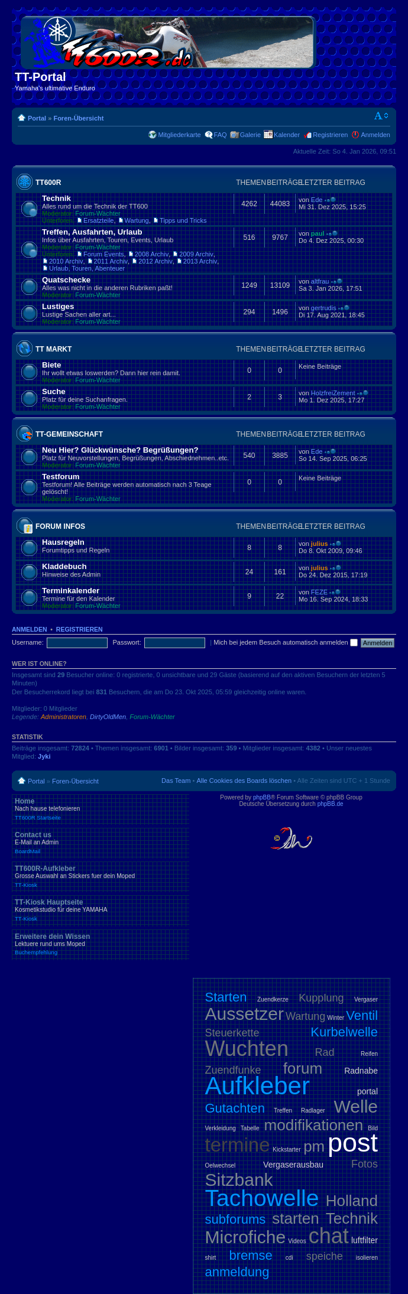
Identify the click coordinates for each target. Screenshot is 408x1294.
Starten (226, 997)
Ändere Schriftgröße (381, 115)
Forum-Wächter (97, 213)
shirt (210, 1257)
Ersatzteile (98, 220)
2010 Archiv (66, 261)
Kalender (287, 134)
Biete (51, 364)
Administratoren (63, 716)
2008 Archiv (152, 254)
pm (314, 1146)
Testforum (61, 476)
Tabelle (250, 1128)
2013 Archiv (200, 261)
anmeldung (237, 1271)
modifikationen (314, 1125)
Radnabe (361, 1070)
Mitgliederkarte (179, 134)
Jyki (44, 756)
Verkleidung (220, 1128)
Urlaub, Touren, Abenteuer (87, 268)
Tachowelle (262, 1198)
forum (302, 1068)
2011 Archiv (111, 261)
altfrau (320, 281)
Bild (373, 1128)
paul (318, 233)
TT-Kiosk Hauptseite (100, 910)
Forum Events (103, 254)
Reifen (369, 1054)
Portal (37, 118)
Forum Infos (60, 526)
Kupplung (321, 998)
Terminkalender (70, 590)
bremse (250, 1255)
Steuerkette (232, 1033)
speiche (324, 1256)
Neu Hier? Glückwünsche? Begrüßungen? (120, 450)
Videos (297, 1241)
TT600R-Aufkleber (100, 876)
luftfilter (364, 1240)
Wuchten (247, 1048)
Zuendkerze (273, 999)
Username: (28, 642)
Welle (356, 1106)
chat (329, 1236)
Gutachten (235, 1108)
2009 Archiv (196, 254)
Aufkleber (257, 1086)
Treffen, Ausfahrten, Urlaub (92, 231)
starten (295, 1218)
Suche (54, 391)
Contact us (100, 842)
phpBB (262, 797)
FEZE (319, 592)
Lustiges (58, 306)
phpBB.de (331, 804)
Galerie (250, 134)
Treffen (283, 1110)
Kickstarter (286, 1149)
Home (100, 809)
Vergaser (366, 999)
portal (367, 1091)
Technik (56, 198)
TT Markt (53, 349)
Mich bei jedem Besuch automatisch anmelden (285, 642)
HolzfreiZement (333, 392)
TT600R (48, 182)
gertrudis (323, 307)
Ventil (362, 1015)
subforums (235, 1219)
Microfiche (245, 1237)
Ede (317, 199)
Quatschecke (66, 279)
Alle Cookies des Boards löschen (244, 780)
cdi (289, 1257)
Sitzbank (239, 1179)
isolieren (367, 1257)
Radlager (313, 1110)
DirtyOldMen (108, 716)
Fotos (364, 1164)
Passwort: (126, 642)
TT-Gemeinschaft (69, 434)
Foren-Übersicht (78, 118)
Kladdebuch (64, 566)
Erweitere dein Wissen (100, 944)
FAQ (220, 134)
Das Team (175, 780)
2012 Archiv (155, 261)
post (353, 1142)
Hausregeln (63, 542)
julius (319, 543)
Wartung (137, 220)
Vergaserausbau (293, 1164)
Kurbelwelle (344, 1032)
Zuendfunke (233, 1070)
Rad (325, 1052)
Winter (335, 1018)
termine (237, 1145)
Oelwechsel (220, 1165)
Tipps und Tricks (183, 220)
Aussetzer (244, 1013)
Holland (352, 1201)
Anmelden (375, 134)
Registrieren (330, 134)
